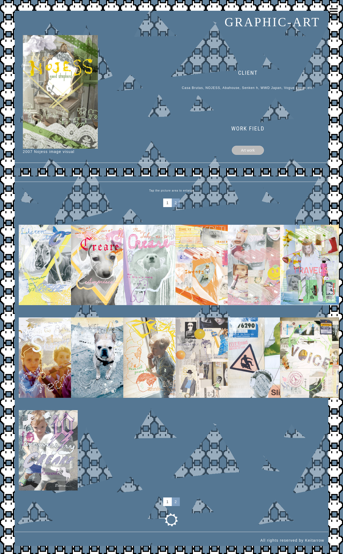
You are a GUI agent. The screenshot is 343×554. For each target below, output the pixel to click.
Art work (248, 150)
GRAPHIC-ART (272, 22)
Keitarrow (314, 540)
